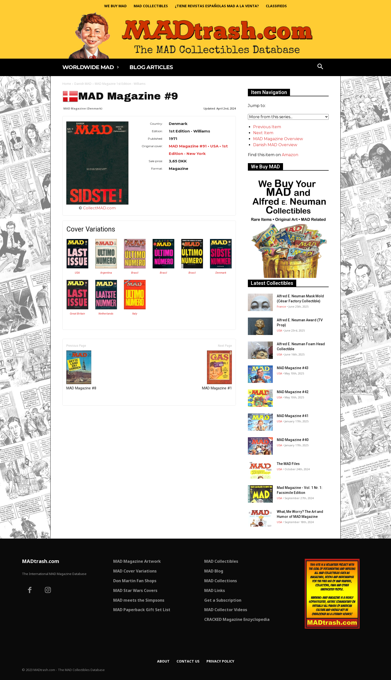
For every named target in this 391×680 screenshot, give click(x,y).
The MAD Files (288, 464)
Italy (134, 313)
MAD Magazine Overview (278, 138)
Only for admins (80, 414)
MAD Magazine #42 (292, 392)
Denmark (220, 272)
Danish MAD (83, 84)
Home (66, 84)
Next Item (263, 132)
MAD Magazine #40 (292, 440)
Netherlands (105, 313)
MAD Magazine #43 (292, 368)
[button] (320, 67)
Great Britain (77, 313)
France (281, 306)
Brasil (134, 272)
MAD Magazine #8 (81, 370)
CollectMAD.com (99, 208)
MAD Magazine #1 (217, 370)
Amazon (290, 154)
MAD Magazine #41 (292, 416)
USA (77, 272)
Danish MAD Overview (275, 144)
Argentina (106, 272)
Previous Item (267, 126)
